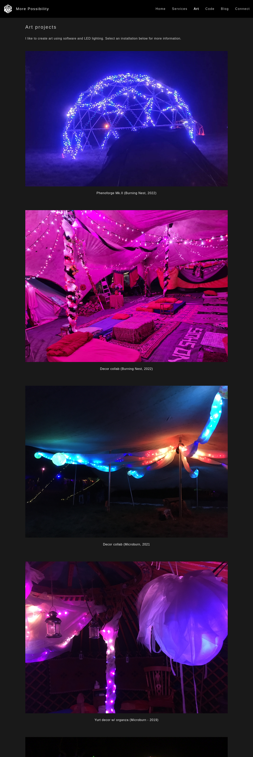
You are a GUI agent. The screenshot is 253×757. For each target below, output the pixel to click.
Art (196, 8)
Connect (242, 8)
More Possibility (32, 9)
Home (161, 8)
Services (179, 8)
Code (210, 8)
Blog (225, 8)
